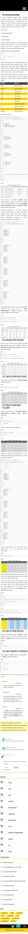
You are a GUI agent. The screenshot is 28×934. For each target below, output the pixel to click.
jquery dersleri (5, 923)
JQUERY (13, 923)
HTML (12, 915)
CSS (3, 917)
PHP (17, 917)
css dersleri (19, 915)
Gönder (16, 769)
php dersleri (10, 917)
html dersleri (4, 915)
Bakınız (3, 678)
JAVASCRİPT (16, 920)
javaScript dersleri (5, 920)
